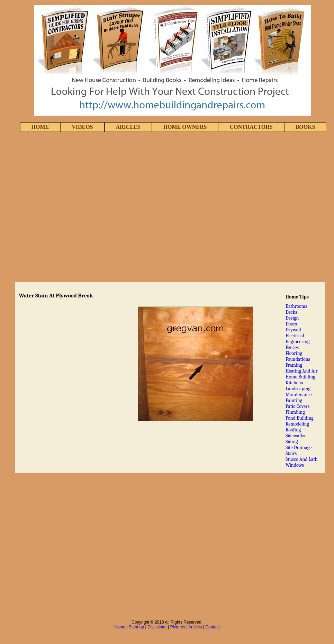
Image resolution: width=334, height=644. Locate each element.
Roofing (293, 430)
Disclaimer (157, 627)
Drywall (293, 330)
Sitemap (136, 627)
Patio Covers (297, 406)
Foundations (298, 359)
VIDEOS (82, 127)
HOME (40, 127)
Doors (291, 324)
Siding (292, 442)
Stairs (291, 453)
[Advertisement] (77, 207)
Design (292, 318)
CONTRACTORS (250, 127)
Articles (195, 627)
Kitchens (294, 383)
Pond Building (300, 418)
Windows (295, 465)
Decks (291, 312)
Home (119, 627)
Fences (292, 347)
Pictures (177, 627)
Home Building (300, 377)
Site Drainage (299, 447)
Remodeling (297, 424)
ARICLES (128, 127)
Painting (294, 400)
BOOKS (305, 127)
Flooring (294, 353)
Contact (212, 627)
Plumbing (295, 412)
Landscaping (298, 389)
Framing (294, 365)
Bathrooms (296, 306)
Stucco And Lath (302, 459)
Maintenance (299, 394)
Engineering (298, 342)
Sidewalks (295, 436)
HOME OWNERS (185, 127)
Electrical (295, 336)
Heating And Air (302, 371)
